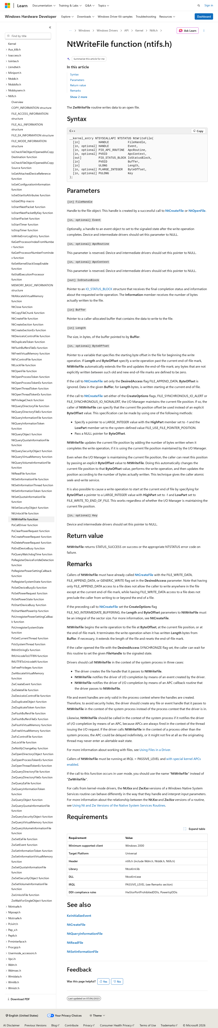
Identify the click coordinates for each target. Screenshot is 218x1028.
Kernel (139, 30)
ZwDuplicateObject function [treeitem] (29, 702)
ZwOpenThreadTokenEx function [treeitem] (31, 766)
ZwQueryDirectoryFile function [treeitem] (30, 771)
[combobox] (28, 36)
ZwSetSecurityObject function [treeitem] (30, 878)
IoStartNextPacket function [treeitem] (28, 207)
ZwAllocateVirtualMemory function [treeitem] (27, 675)
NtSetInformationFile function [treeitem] (30, 479)
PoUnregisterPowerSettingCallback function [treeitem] (32, 619)
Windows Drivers (107, 30)
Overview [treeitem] (17, 102)
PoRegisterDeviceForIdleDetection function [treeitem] (32, 562)
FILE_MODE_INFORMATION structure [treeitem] (28, 143)
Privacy (87, 1025)
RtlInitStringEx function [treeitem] (25, 650)
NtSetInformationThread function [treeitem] (32, 485)
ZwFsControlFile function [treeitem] (27, 736)
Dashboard (204, 16)
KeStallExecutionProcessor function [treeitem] (27, 276)
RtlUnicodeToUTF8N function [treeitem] (29, 656)
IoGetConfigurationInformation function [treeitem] (30, 186)
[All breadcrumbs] (70, 30)
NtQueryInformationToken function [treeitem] (27, 425)
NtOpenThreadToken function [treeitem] (30, 388)
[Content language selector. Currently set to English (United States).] (22, 1015)
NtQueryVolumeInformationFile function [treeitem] (31, 465)
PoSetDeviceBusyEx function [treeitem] (29, 587)
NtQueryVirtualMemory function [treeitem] (31, 457)
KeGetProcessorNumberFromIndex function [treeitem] (32, 255)
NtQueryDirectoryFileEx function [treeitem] (31, 412)
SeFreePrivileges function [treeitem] (27, 667)
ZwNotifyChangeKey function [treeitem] (29, 748)
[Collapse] (50, 27)
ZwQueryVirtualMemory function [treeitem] (32, 822)
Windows (84, 30)
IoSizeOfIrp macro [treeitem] (22, 201)
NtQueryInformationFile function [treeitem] (31, 418)
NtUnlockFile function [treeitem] (25, 513)
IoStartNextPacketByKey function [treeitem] (32, 213)
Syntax (74, 74)
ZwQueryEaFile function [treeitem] (26, 783)
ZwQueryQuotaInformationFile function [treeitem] (30, 808)
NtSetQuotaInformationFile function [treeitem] (28, 499)
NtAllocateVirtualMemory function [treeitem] (27, 298)
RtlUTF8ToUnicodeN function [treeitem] (29, 661)
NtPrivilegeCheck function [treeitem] (27, 400)
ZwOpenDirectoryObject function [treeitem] (32, 754)
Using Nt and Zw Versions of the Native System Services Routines (118, 805)
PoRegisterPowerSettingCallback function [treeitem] (31, 573)
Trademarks (168, 1025)
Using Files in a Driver (154, 749)
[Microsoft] (7, 5)
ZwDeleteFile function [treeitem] (24, 690)
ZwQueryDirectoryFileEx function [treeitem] (32, 777)
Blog (54, 1025)
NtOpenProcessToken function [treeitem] (30, 377)
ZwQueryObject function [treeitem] (27, 800)
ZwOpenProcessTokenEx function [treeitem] (32, 760)
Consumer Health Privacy (116, 1025)
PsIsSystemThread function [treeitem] (28, 644)
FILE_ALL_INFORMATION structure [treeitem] (27, 126)
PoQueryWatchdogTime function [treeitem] (31, 554)
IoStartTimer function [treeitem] (24, 224)
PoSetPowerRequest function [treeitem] (29, 593)
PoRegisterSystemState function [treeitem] (31, 582)
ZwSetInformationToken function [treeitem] (32, 851)
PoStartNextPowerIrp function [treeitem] (30, 611)
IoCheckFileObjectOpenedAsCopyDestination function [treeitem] (32, 154)
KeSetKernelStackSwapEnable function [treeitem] (29, 265)
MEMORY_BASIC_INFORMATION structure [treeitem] (32, 287)
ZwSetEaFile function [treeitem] (24, 839)
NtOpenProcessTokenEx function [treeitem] (31, 383)
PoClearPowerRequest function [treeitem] (30, 531)
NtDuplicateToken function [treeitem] (28, 342)
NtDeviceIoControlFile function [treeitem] (30, 336)
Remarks (75, 90)
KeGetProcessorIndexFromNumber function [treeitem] (32, 244)
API (126, 30)
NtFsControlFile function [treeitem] (26, 359)
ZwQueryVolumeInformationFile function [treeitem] (31, 830)
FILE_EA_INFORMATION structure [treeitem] (32, 135)
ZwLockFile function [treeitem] (23, 742)
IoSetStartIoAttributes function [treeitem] (30, 195)
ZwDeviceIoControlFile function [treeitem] (31, 696)
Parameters (77, 80)
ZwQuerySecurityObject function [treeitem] (32, 816)
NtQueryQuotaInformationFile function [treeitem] (30, 442)
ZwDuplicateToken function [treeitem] (28, 707)
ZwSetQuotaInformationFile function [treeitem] (28, 869)
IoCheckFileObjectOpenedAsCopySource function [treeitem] (32, 165)
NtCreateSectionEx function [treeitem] (28, 330)
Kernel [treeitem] (12, 44)
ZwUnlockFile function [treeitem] (25, 895)
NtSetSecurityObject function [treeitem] (29, 508)
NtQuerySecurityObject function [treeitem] (31, 451)
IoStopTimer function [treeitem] (24, 230)
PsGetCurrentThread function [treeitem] (29, 638)
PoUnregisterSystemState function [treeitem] (27, 629)
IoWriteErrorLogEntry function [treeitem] (30, 236)
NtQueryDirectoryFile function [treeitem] (30, 406)
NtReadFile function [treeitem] (23, 473)
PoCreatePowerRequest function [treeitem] (31, 537)
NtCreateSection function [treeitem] (27, 324)
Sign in (209, 5)
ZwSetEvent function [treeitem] (24, 845)
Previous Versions (35, 1025)
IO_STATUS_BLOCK (99, 289)
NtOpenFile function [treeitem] (24, 371)
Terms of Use (148, 1025)
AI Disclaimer (11, 1025)
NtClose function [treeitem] (22, 307)
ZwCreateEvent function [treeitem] (26, 684)
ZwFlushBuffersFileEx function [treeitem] (29, 719)
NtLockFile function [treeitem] (23, 365)
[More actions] (203, 30)
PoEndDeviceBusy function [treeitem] (28, 548)
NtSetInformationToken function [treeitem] (31, 491)
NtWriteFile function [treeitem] (24, 519)
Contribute (71, 1025)
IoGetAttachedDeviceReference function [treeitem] (31, 176)
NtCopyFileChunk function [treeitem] (28, 313)
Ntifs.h (154, 30)
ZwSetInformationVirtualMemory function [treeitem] (32, 858)
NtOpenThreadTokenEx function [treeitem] (31, 394)
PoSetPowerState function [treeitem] (27, 599)
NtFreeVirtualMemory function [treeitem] (30, 353)
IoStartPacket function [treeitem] (25, 218)
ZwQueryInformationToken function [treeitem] (28, 791)
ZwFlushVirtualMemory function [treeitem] (31, 725)
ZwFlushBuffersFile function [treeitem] (28, 713)
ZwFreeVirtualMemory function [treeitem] (31, 731)
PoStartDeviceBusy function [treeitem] (28, 605)
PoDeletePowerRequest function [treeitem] (31, 542)
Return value (78, 85)
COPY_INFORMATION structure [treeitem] (31, 108)
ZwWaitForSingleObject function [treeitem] (31, 900)
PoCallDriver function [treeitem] (24, 525)
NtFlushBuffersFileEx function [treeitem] (29, 348)
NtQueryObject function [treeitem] (26, 434)
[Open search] (199, 5)
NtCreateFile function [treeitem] (24, 318)
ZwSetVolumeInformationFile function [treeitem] (29, 886)
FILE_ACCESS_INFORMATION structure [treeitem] (29, 116)
